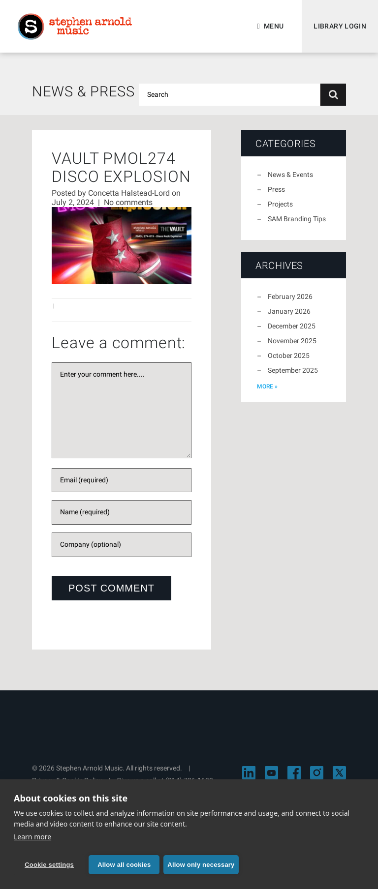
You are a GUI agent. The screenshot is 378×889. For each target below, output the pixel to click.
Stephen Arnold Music (75, 26)
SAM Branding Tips (297, 219)
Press (276, 189)
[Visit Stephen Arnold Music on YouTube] (271, 772)
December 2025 (291, 326)
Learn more (32, 836)
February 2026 (290, 296)
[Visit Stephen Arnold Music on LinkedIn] (248, 772)
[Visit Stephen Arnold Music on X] (339, 772)
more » (267, 386)
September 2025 (293, 370)
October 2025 (289, 355)
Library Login (340, 26)
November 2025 (292, 341)
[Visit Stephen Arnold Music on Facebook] (294, 772)
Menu (274, 26)
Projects (280, 204)
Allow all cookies (124, 864)
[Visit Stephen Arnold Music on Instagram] (316, 772)
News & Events (290, 174)
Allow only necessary (200, 864)
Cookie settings (49, 864)
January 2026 (289, 311)
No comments (128, 202)
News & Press (83, 91)
